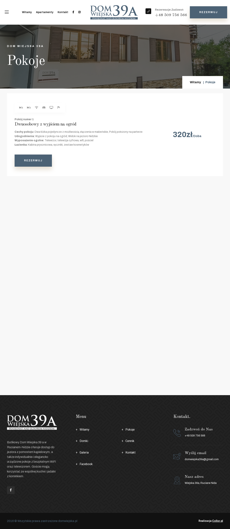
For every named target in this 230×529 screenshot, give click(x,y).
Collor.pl (217, 520)
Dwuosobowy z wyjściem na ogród (45, 124)
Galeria (84, 452)
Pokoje (130, 429)
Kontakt (63, 12)
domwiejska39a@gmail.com (202, 459)
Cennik (129, 441)
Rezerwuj (208, 12)
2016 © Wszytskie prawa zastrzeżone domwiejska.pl (42, 521)
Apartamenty (44, 12)
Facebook (86, 464)
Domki (84, 441)
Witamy (27, 12)
